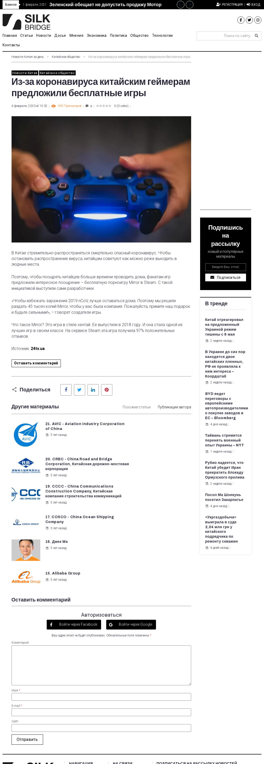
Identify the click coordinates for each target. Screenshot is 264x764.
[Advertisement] (225, 133)
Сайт (15, 656)
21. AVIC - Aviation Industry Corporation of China (69, 429)
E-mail (17, 641)
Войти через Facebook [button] (77, 559)
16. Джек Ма (56, 499)
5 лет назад (55, 440)
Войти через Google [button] (135, 559)
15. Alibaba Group (156, 499)
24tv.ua (38, 348)
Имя (16, 625)
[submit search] (256, 36)
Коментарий (20, 578)
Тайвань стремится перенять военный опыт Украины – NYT (224, 440)
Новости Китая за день (28, 57)
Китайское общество (66, 57)
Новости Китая (24, 73)
